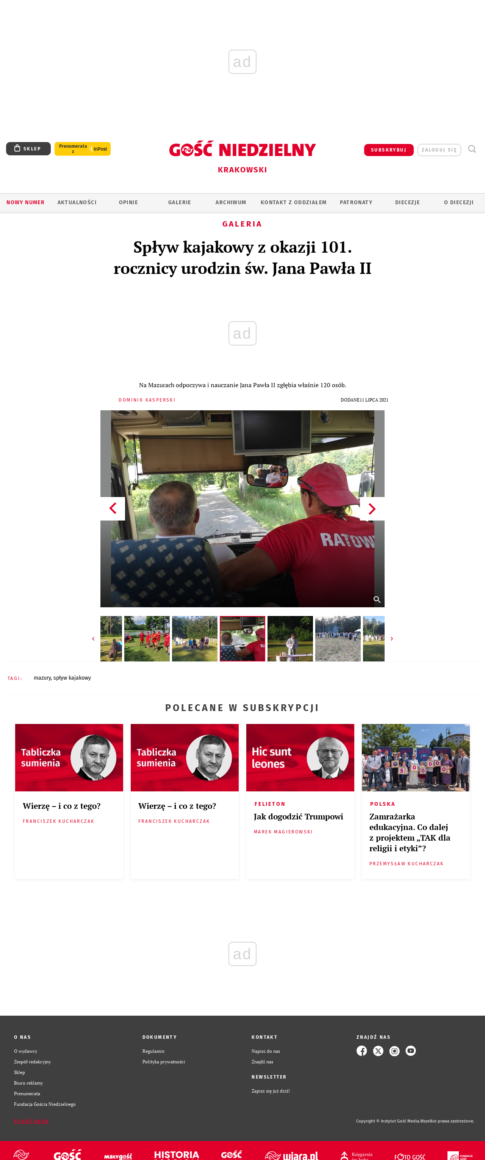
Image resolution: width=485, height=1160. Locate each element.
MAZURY (42, 678)
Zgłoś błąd (31, 1121)
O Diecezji (459, 202)
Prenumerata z (73, 149)
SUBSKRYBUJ (389, 150)
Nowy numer (25, 202)
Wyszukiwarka (472, 149)
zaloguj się (439, 150)
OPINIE (128, 202)
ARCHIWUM (231, 202)
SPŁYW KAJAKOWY (72, 678)
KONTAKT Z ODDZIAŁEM (294, 202)
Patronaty (356, 202)
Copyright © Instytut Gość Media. (388, 1121)
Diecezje (407, 202)
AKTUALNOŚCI (77, 202)
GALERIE (179, 202)
